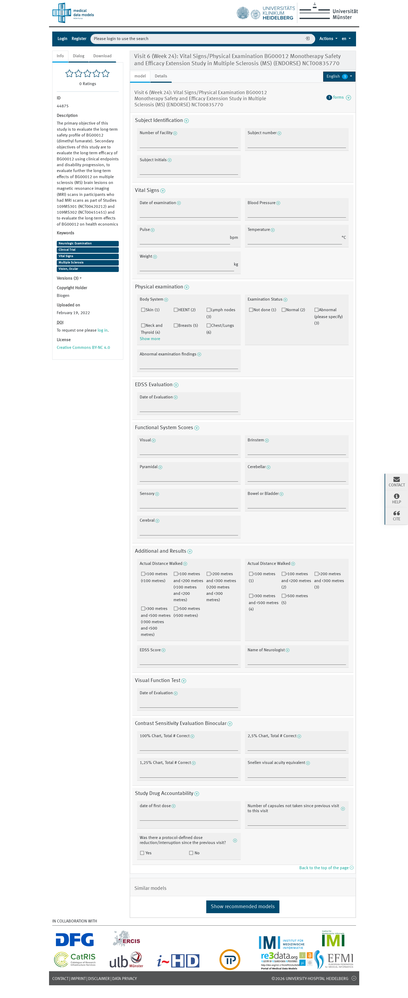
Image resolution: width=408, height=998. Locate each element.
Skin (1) (153, 310)
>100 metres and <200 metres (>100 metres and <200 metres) (188, 587)
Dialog (78, 56)
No (197, 853)
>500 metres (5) (294, 599)
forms (338, 97)
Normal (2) (295, 310)
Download (102, 56)
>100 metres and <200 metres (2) (296, 581)
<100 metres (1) (262, 577)
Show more (150, 339)
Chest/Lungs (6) (220, 329)
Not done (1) (264, 310)
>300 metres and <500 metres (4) (264, 603)
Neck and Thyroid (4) (152, 329)
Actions (326, 39)
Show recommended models (243, 906)
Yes (148, 853)
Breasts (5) (188, 326)
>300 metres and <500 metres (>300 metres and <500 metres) (156, 622)
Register (79, 39)
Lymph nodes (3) (220, 313)
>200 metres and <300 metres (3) (329, 581)
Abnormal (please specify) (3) (328, 317)
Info (60, 56)
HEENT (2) (187, 310)
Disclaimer (99, 979)
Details (161, 76)
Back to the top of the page (326, 868)
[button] (339, 77)
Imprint (78, 979)
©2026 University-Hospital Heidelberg (309, 979)
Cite (396, 515)
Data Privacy (124, 979)
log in (103, 330)
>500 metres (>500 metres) (186, 612)
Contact (60, 979)
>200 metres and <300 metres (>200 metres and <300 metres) (221, 587)
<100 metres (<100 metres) (154, 577)
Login (62, 39)
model (140, 76)
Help (396, 498)
